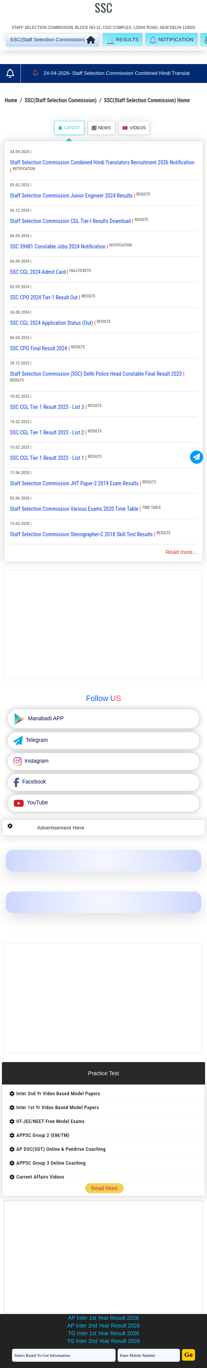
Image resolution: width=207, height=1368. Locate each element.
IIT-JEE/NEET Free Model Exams (50, 1121)
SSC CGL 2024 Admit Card (38, 272)
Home (11, 100)
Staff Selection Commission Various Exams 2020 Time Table (74, 509)
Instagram (36, 761)
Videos (134, 127)
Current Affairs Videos (40, 1177)
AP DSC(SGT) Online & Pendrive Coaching (61, 1149)
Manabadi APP (45, 718)
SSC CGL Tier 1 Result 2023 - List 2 (47, 432)
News (101, 127)
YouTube (36, 802)
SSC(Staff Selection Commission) (61, 100)
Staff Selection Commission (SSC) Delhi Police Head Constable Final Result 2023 (96, 374)
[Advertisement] (103, 625)
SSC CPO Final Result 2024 (38, 348)
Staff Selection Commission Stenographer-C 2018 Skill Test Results (81, 534)
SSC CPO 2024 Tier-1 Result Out (44, 297)
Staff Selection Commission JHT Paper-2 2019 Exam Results (74, 483)
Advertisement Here (60, 828)
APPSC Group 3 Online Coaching (51, 1163)
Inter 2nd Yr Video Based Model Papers (58, 1093)
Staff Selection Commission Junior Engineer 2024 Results (71, 196)
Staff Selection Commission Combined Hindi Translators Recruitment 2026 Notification (102, 162)
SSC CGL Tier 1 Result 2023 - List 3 (47, 407)
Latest (69, 127)
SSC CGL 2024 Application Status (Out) (51, 323)
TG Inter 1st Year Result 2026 (103, 1333)
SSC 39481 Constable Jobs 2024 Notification (58, 246)
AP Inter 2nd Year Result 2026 (103, 1325)
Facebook (33, 782)
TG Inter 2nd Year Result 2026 (103, 1341)
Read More (104, 1188)
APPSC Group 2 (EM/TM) (42, 1135)
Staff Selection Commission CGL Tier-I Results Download (70, 221)
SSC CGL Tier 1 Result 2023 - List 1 (47, 458)
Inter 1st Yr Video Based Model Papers (57, 1107)
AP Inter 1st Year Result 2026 (103, 1318)
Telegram (36, 740)
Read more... (181, 552)
